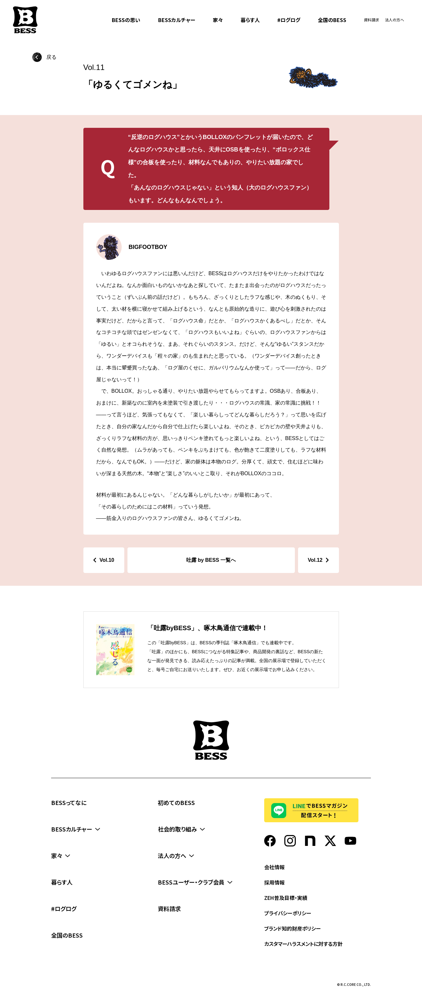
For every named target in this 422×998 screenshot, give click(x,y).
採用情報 (274, 882)
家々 (218, 20)
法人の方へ (394, 19)
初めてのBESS (176, 802)
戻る (51, 57)
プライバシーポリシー (287, 913)
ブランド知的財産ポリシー (292, 928)
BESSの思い (126, 20)
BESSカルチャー (176, 20)
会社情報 (274, 867)
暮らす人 (250, 20)
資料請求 (371, 19)
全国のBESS (332, 20)
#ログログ (288, 20)
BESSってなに (69, 802)
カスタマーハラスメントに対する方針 (303, 944)
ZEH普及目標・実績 (285, 897)
